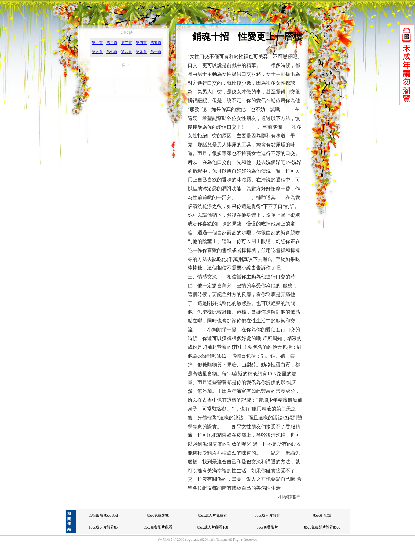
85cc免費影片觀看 (158, 527)
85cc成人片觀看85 (103, 527)
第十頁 (155, 52)
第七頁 (111, 52)
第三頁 (126, 43)
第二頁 (111, 43)
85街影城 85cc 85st (103, 515)
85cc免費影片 (267, 527)
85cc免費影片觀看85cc (322, 527)
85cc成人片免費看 (212, 515)
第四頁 (141, 43)
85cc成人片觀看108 (212, 527)
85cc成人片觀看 (267, 515)
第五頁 (155, 43)
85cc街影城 (322, 515)
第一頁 (97, 43)
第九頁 (141, 52)
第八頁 (126, 52)
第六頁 (97, 52)
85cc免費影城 (158, 515)
